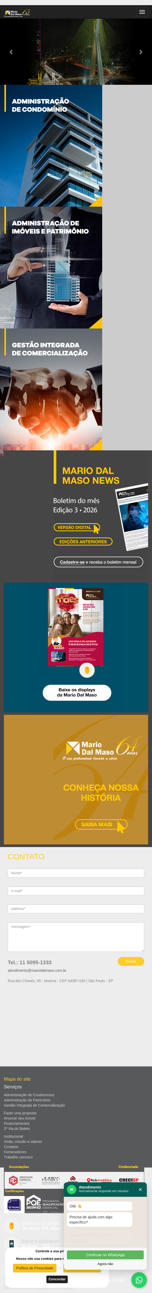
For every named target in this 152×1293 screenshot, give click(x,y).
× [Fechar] (140, 1189)
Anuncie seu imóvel (19, 1118)
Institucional (13, 1136)
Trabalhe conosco (18, 1157)
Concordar (57, 1279)
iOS (46, 1246)
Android (30, 1246)
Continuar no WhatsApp (105, 1255)
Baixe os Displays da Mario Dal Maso (41, 1226)
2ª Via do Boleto (17, 1129)
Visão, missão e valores (23, 1142)
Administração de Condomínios (29, 1095)
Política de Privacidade (34, 1268)
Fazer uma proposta (20, 1113)
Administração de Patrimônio (27, 1100)
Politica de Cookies (109, 1280)
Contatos (11, 1147)
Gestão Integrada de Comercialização (34, 1105)
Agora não (105, 1264)
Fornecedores (15, 1152)
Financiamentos (17, 1123)
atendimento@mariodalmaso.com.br (37, 970)
